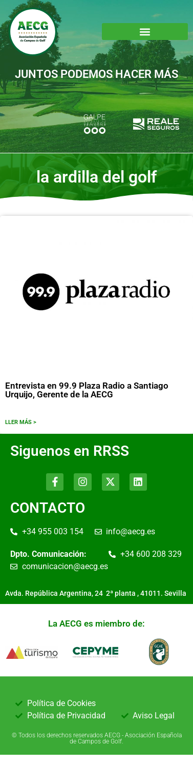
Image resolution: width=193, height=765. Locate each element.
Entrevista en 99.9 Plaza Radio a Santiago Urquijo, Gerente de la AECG (86, 389)
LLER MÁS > (20, 422)
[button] (145, 31)
